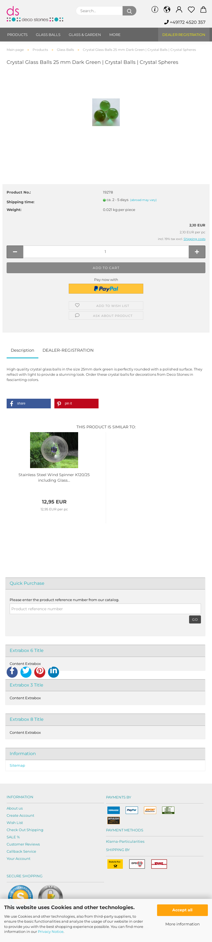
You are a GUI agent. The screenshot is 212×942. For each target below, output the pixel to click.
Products (17, 34)
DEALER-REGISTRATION (68, 350)
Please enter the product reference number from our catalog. (64, 599)
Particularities (131, 841)
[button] (29, 403)
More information (182, 924)
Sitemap (17, 765)
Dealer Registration (183, 34)
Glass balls (48, 34)
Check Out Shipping (25, 830)
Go (195, 619)
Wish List (15, 822)
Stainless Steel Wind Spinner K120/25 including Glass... (54, 477)
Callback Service (21, 851)
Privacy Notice (50, 931)
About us (15, 808)
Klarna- (112, 841)
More (115, 34)
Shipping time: (20, 202)
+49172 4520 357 (184, 22)
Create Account (20, 815)
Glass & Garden (85, 34)
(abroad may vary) (143, 200)
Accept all (182, 909)
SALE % (13, 837)
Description (22, 350)
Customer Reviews (23, 844)
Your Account (18, 858)
